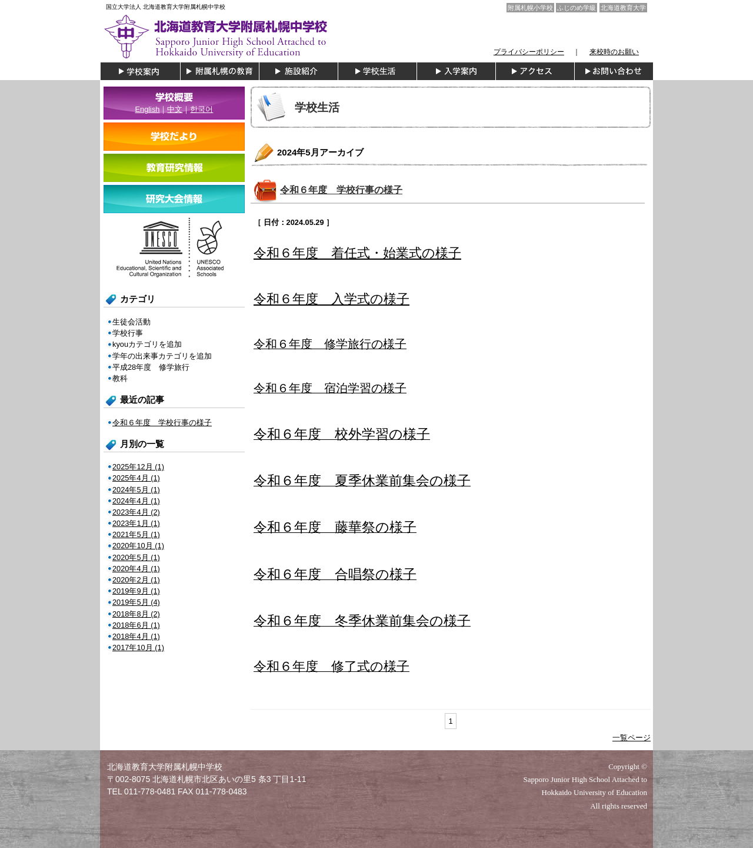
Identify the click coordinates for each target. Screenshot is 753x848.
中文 (174, 109)
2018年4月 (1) (136, 636)
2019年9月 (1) (136, 591)
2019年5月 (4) (136, 602)
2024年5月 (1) (136, 489)
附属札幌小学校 (530, 7)
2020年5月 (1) (136, 557)
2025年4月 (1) (136, 477)
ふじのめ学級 (576, 7)
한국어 (201, 109)
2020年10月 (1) (138, 545)
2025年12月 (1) (138, 466)
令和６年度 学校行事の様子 (341, 190)
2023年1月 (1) (136, 523)
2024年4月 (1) (136, 500)
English (147, 109)
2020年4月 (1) (136, 568)
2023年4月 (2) (136, 512)
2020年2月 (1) (136, 579)
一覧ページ (631, 737)
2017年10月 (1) (138, 647)
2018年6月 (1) (136, 625)
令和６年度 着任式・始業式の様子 (357, 253)
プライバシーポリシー (529, 52)
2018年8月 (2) (136, 614)
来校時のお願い (614, 52)
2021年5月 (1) (136, 534)
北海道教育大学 (623, 7)
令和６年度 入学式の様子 (331, 299)
